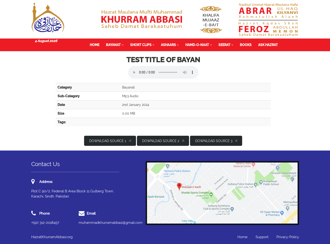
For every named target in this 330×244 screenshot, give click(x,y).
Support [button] (262, 237)
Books (246, 45)
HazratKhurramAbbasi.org (52, 237)
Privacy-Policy (287, 237)
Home (94, 45)
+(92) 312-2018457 (45, 223)
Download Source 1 (110, 140)
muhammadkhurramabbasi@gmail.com (111, 223)
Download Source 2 (163, 140)
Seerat (225, 45)
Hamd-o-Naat (198, 45)
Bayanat (115, 45)
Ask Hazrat (268, 45)
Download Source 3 (216, 140)
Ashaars (170, 45)
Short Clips (142, 45)
